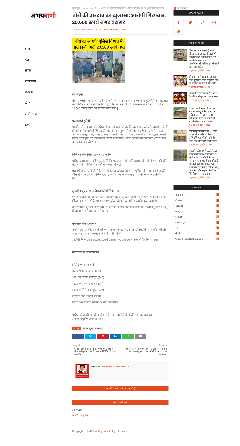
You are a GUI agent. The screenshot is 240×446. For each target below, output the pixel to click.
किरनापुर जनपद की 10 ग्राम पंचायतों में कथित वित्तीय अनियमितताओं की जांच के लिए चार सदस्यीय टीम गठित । (203, 136)
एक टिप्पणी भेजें (80, 415)
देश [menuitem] (27, 60)
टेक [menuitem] (27, 125)
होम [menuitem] (27, 49)
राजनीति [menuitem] (30, 81)
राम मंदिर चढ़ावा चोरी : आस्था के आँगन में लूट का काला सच (203, 95)
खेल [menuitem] (27, 103)
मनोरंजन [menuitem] (31, 114)
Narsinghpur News (91, 8)
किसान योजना (197, 194)
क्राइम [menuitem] (29, 92)
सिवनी (197, 233)
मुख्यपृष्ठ (76, 8)
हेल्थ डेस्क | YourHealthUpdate (197, 239)
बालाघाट (197, 216)
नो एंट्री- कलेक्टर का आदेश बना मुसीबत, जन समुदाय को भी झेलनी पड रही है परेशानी (203, 80)
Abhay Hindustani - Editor (87, 29)
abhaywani (101, 431)
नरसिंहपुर (197, 205)
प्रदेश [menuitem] (28, 70)
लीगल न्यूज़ (197, 222)
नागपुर (197, 211)
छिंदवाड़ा (197, 200)
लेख (197, 228)
